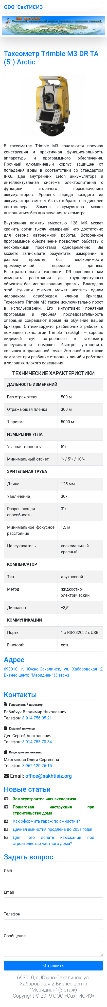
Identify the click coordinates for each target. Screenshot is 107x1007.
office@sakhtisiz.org (48, 776)
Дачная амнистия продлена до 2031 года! (52, 829)
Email (9, 892)
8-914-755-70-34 (37, 741)
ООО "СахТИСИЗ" (24, 7)
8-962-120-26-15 (37, 765)
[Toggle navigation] (96, 7)
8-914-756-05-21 (37, 718)
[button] (9, 25)
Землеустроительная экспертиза (44, 799)
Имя (8, 870)
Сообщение (15, 935)
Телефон (12, 914)
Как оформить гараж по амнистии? (46, 821)
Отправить (53, 965)
